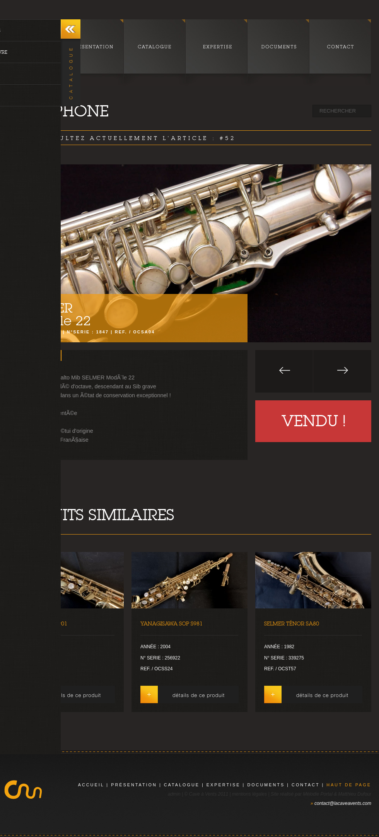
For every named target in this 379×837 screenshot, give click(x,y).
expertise (224, 784)
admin (174, 794)
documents (266, 784)
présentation (134, 784)
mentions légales (249, 794)
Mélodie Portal (318, 794)
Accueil (91, 784)
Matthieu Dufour (354, 794)
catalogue (182, 784)
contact (305, 784)
